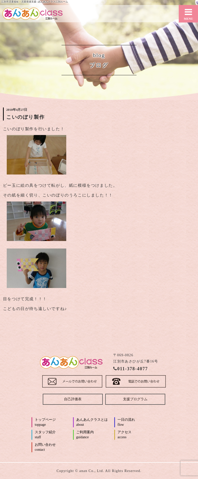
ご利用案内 (95, 435)
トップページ (53, 422)
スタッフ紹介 (53, 435)
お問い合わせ (53, 447)
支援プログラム (135, 399)
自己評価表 (73, 399)
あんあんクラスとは (95, 422)
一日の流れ (136, 422)
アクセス (136, 435)
